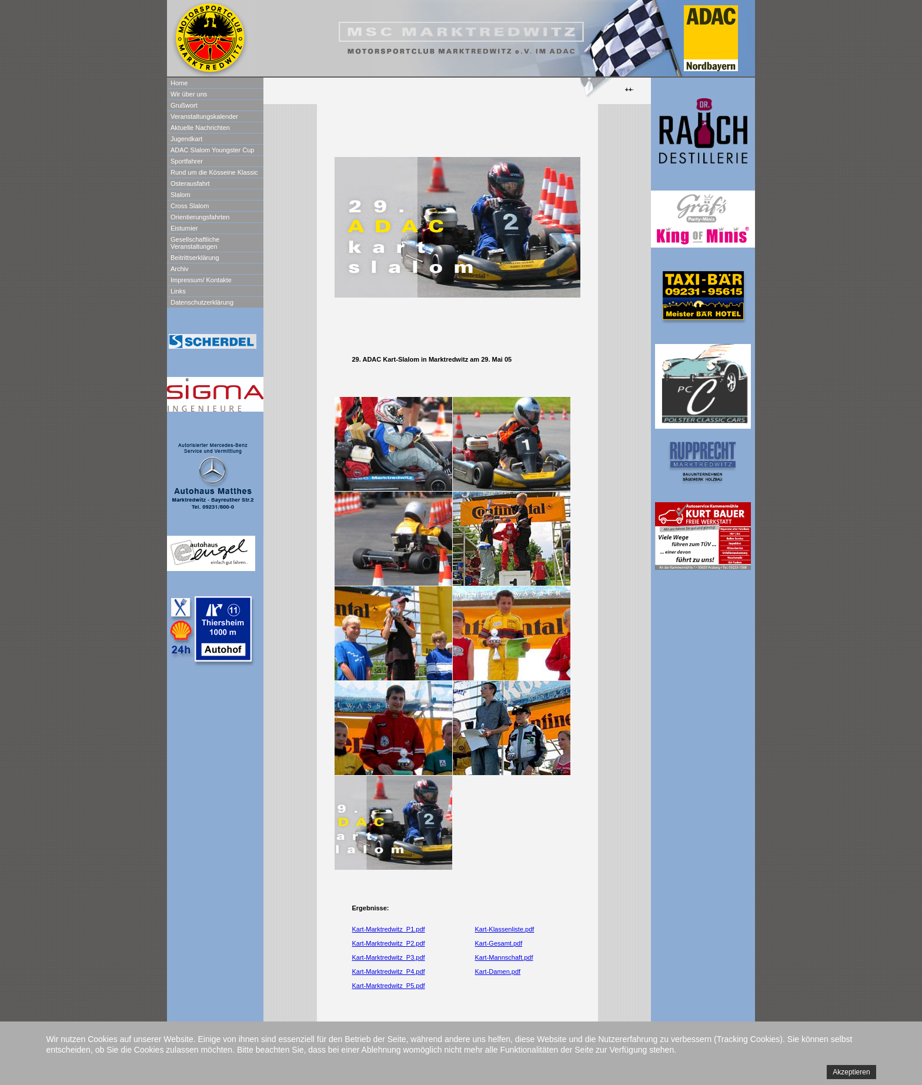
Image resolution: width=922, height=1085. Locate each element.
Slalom (181, 194)
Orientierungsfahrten (200, 217)
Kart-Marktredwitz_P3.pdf (388, 957)
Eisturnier (184, 228)
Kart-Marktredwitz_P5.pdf (388, 985)
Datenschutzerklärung (202, 302)
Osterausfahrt (190, 183)
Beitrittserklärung (195, 257)
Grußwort (184, 105)
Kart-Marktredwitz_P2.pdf (388, 943)
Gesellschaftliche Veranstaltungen (195, 243)
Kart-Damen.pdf (498, 971)
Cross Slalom (190, 205)
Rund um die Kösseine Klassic (214, 172)
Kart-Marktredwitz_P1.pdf (388, 929)
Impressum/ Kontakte (201, 279)
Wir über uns (189, 94)
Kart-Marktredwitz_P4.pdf (388, 971)
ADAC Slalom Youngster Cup (212, 149)
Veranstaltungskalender (204, 116)
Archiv (180, 268)
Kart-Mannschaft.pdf (504, 957)
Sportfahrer (187, 161)
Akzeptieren (851, 1072)
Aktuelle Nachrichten (200, 127)
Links (178, 291)
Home (179, 82)
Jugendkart (186, 138)
